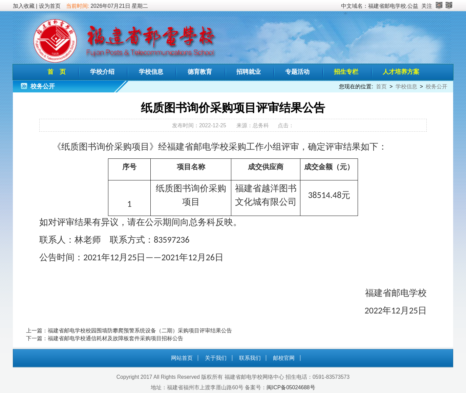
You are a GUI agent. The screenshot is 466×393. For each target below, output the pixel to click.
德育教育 (200, 71)
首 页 (56, 71)
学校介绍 (102, 71)
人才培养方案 (401, 71)
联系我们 (250, 358)
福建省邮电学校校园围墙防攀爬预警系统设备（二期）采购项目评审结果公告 (140, 330)
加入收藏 (24, 6)
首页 (381, 86)
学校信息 (151, 71)
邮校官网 (284, 358)
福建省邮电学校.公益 (393, 6)
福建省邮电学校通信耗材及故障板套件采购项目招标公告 (115, 338)
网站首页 (182, 358)
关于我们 (216, 358)
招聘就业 (248, 71)
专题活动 (297, 71)
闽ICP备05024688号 (291, 387)
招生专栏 (346, 71)
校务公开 (436, 86)
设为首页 (50, 6)
